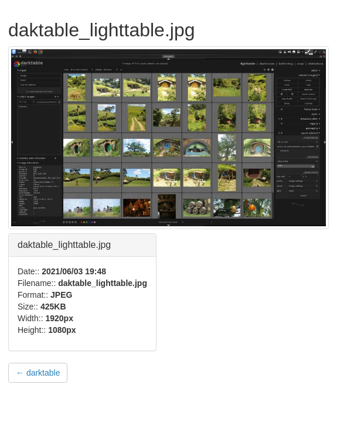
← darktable (38, 372)
